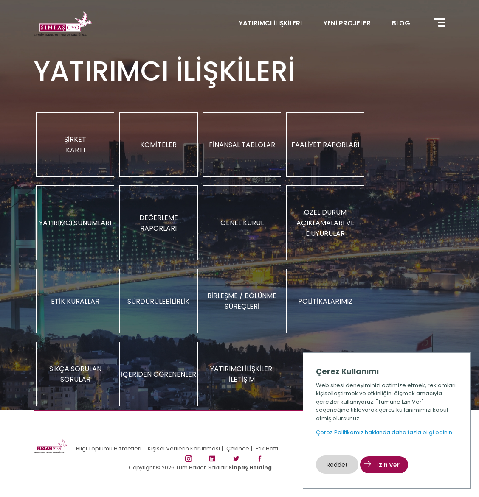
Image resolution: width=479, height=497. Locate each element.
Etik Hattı (267, 448)
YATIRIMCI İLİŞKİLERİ (270, 23)
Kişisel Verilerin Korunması (184, 448)
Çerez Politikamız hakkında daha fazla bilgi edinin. (385, 432)
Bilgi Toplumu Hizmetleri (108, 448)
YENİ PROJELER (347, 23)
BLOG (401, 23)
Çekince (237, 448)
